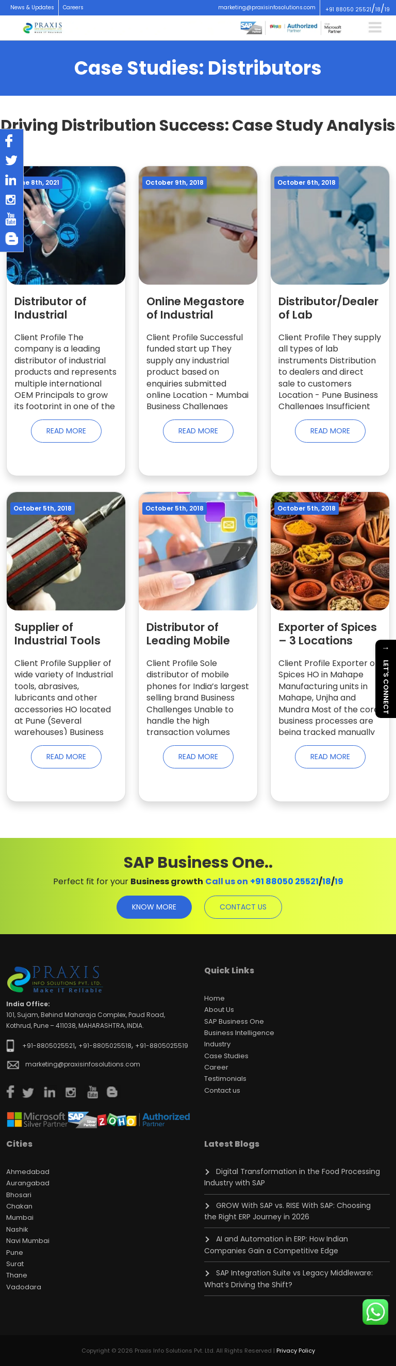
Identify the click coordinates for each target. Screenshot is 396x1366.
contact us (243, 907)
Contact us (222, 1090)
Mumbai (20, 1217)
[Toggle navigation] (375, 27)
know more (154, 907)
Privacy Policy (295, 1350)
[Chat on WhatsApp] (375, 1312)
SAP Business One (234, 1021)
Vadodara (23, 1287)
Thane (16, 1275)
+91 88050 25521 (348, 9)
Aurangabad (28, 1183)
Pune (14, 1252)
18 (378, 9)
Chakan (19, 1206)
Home (214, 998)
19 (387, 9)
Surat (15, 1264)
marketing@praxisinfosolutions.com (267, 7)
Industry (217, 1044)
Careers (73, 7)
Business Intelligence (239, 1033)
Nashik (17, 1229)
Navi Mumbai (28, 1241)
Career (216, 1067)
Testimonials (225, 1078)
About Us (219, 1009)
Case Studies (226, 1056)
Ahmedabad (28, 1172)
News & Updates (32, 7)
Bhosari (18, 1195)
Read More (66, 431)
